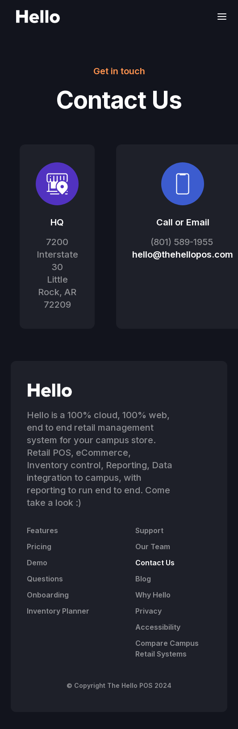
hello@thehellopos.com (182, 254)
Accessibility (157, 627)
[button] (219, 16)
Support (149, 530)
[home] (36, 16)
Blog (143, 578)
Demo (37, 562)
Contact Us (155, 562)
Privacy (148, 610)
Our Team (152, 546)
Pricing (39, 546)
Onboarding (48, 594)
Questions (45, 578)
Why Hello (153, 594)
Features (42, 530)
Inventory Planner (58, 610)
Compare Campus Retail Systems (167, 648)
